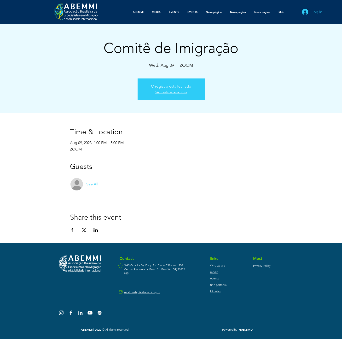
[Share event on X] (84, 230)
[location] (120, 265)
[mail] (120, 292)
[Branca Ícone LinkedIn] (80, 313)
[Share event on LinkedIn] (95, 230)
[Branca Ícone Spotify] (100, 313)
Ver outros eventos (171, 92)
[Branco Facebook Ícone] (71, 313)
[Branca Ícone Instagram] (61, 313)
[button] (156, 12)
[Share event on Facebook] (72, 230)
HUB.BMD (246, 329)
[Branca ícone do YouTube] (90, 313)
